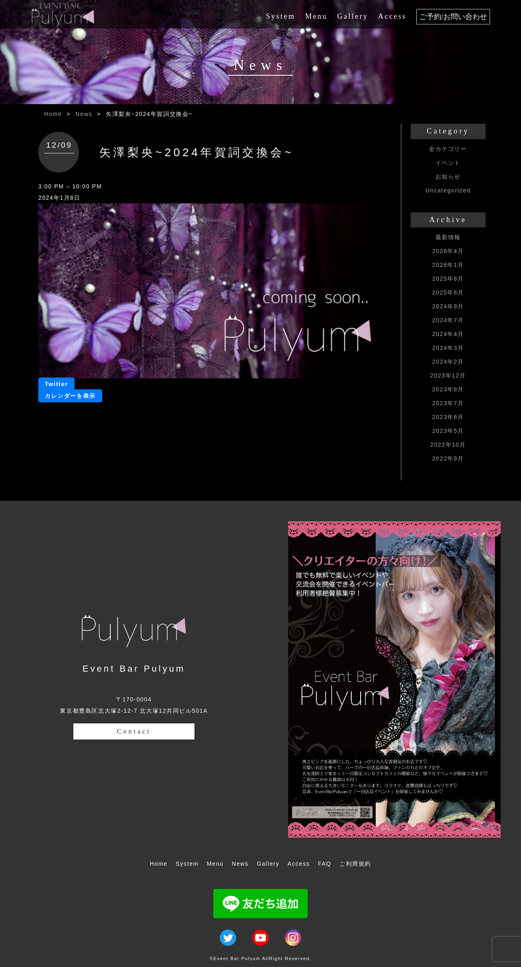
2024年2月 (448, 361)
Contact (134, 731)
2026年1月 (448, 265)
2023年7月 (448, 403)
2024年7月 (448, 320)
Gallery (352, 16)
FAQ (324, 863)
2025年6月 (448, 292)
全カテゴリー (448, 149)
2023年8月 (448, 389)
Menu (316, 16)
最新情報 (448, 237)
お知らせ (448, 176)
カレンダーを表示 (70, 396)
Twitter (56, 384)
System (280, 16)
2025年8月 (448, 278)
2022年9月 (448, 458)
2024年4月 (448, 334)
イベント (448, 162)
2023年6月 (448, 417)
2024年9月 (448, 306)
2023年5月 (448, 431)
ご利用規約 (355, 863)
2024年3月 (448, 348)
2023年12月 (448, 375)
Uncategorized (448, 190)
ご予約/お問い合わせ (453, 17)
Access (392, 16)
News (83, 114)
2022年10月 (448, 444)
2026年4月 (448, 251)
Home (53, 114)
